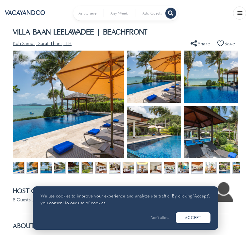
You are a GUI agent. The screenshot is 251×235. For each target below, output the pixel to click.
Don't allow (159, 217)
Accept (193, 217)
